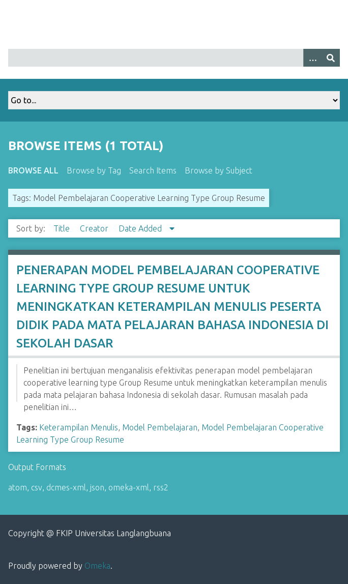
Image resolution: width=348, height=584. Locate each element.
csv (36, 487)
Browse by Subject (218, 170)
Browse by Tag (94, 170)
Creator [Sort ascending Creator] (95, 228)
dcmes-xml (66, 487)
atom (17, 487)
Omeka (97, 565)
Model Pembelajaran (159, 427)
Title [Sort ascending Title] (62, 228)
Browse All (33, 170)
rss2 (160, 487)
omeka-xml (128, 487)
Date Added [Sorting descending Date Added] (141, 228)
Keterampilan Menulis (78, 427)
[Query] (174, 58)
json (97, 487)
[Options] (312, 58)
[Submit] (331, 58)
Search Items (153, 170)
